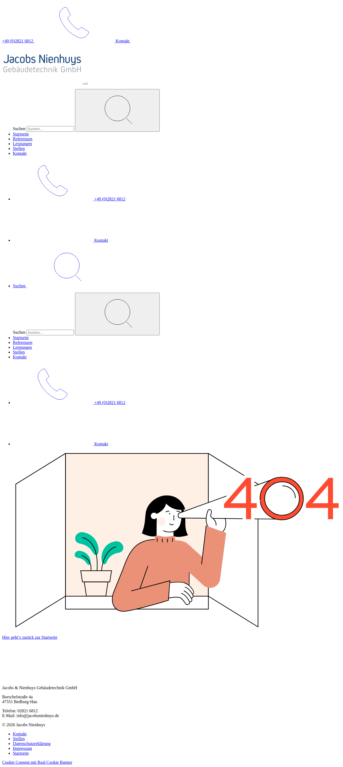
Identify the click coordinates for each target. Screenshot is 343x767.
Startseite (21, 134)
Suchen (19, 128)
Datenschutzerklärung (31, 743)
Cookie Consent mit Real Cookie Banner (37, 762)
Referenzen (22, 139)
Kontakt (20, 153)
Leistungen (22, 143)
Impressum (22, 748)
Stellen (19, 148)
